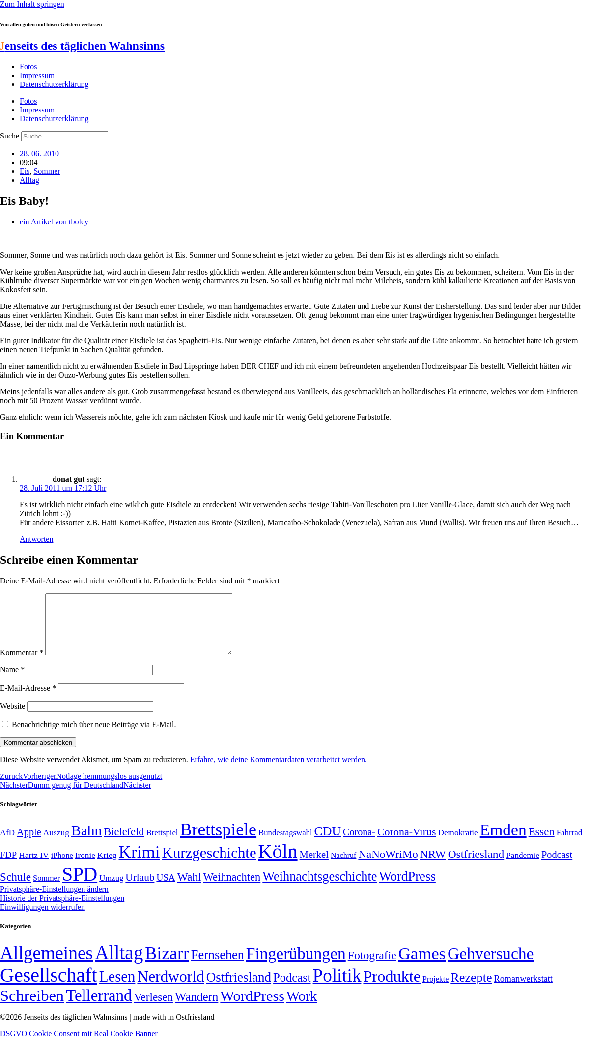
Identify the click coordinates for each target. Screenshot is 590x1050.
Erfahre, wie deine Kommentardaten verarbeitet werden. (278, 771)
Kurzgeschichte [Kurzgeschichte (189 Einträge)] (209, 864)
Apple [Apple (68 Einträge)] (29, 843)
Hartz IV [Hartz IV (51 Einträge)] (34, 867)
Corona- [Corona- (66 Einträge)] (359, 843)
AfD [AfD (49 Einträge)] (7, 844)
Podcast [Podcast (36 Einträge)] (291, 989)
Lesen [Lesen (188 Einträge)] (117, 988)
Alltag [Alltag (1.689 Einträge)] (119, 964)
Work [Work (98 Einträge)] (301, 1008)
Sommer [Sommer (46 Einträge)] (46, 889)
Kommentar (21, 664)
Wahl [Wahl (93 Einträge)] (189, 888)
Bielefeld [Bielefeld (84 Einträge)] (124, 843)
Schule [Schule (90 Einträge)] (15, 888)
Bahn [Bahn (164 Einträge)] (86, 842)
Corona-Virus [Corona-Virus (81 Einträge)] (406, 843)
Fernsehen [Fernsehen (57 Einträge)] (217, 967)
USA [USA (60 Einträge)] (165, 889)
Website (12, 718)
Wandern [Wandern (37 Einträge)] (196, 1008)
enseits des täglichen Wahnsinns (82, 45)
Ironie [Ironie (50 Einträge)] (85, 867)
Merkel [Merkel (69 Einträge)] (314, 866)
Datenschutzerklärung (54, 84)
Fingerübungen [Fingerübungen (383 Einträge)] (296, 965)
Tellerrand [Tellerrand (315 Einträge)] (99, 1007)
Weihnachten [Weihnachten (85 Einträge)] (232, 889)
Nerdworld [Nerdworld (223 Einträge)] (170, 988)
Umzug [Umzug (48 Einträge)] (111, 889)
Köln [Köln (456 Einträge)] (278, 863)
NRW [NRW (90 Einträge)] (433, 865)
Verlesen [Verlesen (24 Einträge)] (153, 1008)
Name (12, 681)
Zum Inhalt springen (32, 4)
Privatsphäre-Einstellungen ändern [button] (54, 901)
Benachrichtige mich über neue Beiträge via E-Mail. (94, 736)
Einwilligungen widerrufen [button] (42, 918)
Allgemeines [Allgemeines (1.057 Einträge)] (46, 965)
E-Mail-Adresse (28, 699)
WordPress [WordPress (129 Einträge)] (407, 888)
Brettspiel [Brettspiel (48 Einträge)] (162, 844)
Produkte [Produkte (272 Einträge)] (392, 988)
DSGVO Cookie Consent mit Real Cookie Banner (79, 1045)
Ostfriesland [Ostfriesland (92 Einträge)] (476, 865)
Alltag (29, 180)
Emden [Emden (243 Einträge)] (503, 841)
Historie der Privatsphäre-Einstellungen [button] (62, 910)
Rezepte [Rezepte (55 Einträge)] (471, 989)
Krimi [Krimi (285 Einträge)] (139, 864)
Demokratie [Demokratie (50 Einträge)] (458, 844)
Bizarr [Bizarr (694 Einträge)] (167, 965)
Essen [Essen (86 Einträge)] (542, 843)
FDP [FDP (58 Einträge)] (8, 866)
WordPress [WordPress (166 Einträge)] (252, 1007)
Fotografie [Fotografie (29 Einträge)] (372, 967)
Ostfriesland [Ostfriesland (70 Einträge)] (238, 989)
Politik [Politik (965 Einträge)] (337, 987)
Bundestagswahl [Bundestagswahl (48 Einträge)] (285, 844)
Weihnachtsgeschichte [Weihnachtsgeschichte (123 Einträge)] (319, 888)
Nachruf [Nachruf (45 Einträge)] (343, 867)
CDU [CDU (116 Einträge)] (327, 843)
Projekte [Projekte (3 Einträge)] (435, 991)
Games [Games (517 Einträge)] (422, 965)
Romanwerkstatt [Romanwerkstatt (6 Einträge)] (523, 990)
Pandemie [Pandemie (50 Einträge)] (522, 867)
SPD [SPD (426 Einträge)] (79, 885)
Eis (24, 171)
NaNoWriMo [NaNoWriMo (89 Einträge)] (388, 866)
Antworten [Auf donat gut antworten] (36, 539)
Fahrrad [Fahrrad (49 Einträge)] (570, 844)
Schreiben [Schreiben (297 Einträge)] (32, 1007)
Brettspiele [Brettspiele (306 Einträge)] (218, 841)
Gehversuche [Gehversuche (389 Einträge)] (491, 965)
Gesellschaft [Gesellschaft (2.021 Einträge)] (48, 987)
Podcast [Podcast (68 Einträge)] (556, 866)
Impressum (37, 75)
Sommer (46, 171)
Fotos (28, 66)
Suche (9, 136)
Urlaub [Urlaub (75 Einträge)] (139, 889)
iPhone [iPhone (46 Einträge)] (62, 867)
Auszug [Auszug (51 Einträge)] (56, 844)
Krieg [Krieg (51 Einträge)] (107, 867)
